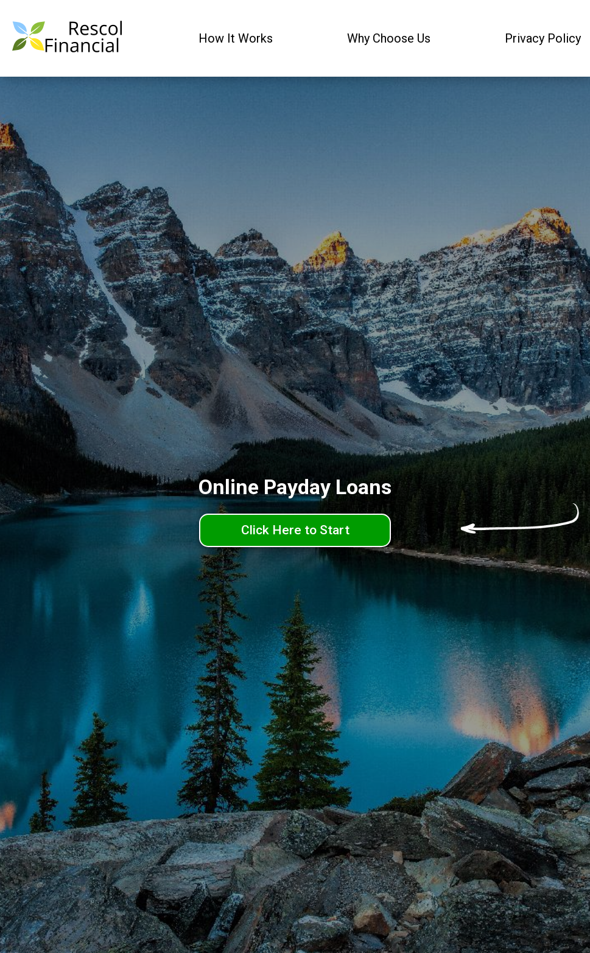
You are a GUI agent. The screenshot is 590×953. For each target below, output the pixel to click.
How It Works (235, 38)
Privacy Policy (543, 38)
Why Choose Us (388, 38)
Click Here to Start (295, 530)
